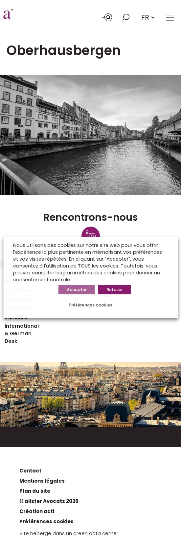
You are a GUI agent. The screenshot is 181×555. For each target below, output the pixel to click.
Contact (30, 470)
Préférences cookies (46, 521)
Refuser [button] (114, 290)
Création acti (36, 511)
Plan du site (34, 491)
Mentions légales (42, 480)
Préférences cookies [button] (90, 305)
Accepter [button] (77, 290)
